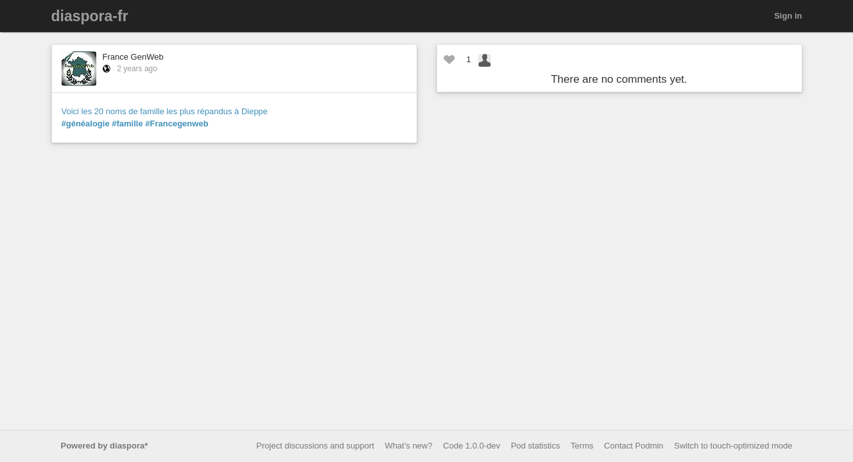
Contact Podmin (634, 445)
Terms (582, 445)
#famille (127, 123)
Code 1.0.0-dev (471, 445)
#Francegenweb (176, 123)
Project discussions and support (315, 445)
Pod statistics (535, 445)
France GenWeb (133, 57)
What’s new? (409, 445)
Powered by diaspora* (104, 445)
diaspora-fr (89, 16)
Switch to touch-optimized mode (733, 445)
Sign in (788, 16)
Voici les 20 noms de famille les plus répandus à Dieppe (165, 111)
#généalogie (86, 123)
